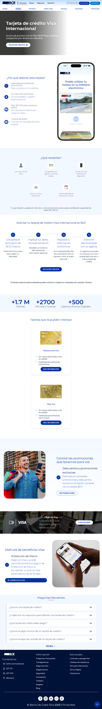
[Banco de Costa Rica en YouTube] (56, 698)
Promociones (95, 9)
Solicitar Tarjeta (18, 45)
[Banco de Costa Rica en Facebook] (40, 698)
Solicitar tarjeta (51, 269)
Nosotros (50, 3)
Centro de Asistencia (15, 664)
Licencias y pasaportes (80, 658)
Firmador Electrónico (79, 666)
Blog (38, 688)
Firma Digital (75, 670)
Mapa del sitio (42, 666)
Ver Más (49, 646)
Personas (22, 3)
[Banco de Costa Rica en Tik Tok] (62, 698)
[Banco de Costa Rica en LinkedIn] (51, 698)
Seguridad (40, 673)
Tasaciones (75, 673)
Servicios (64, 9)
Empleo (39, 685)
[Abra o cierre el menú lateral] (97, 704)
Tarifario (39, 681)
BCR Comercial (95, 3)
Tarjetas (18, 9)
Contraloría (41, 677)
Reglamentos (42, 670)
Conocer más (84, 522)
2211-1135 (9, 673)
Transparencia (42, 662)
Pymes (31, 3)
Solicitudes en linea (72, 3)
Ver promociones (67, 493)
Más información (51, 369)
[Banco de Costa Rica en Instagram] (46, 698)
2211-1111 (9, 669)
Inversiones (79, 9)
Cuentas (5, 9)
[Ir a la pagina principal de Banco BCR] (9, 654)
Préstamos (32, 9)
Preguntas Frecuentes (45, 658)
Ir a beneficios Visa (16, 580)
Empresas (40, 3)
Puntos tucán (48, 9)
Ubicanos (10, 678)
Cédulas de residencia (79, 662)
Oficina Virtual (84, 3)
